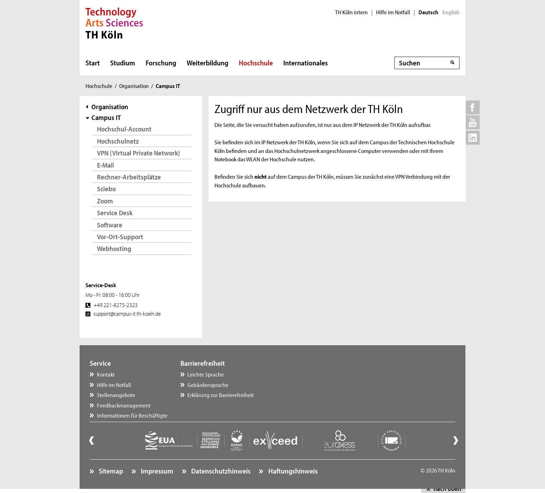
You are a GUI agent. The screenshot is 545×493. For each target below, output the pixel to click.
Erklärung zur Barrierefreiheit (220, 394)
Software (109, 224)
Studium (122, 62)
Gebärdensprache (207, 384)
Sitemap (110, 470)
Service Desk (114, 212)
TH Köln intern (351, 12)
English (450, 12)
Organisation (134, 85)
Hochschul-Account (124, 128)
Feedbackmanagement (124, 405)
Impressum (156, 470)
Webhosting (114, 248)
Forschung (161, 62)
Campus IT (106, 117)
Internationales (305, 62)
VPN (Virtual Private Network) (138, 152)
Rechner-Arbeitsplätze (129, 176)
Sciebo (106, 188)
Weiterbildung (207, 62)
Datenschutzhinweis (220, 470)
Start (93, 62)
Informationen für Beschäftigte (132, 415)
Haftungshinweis (292, 470)
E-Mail (105, 165)
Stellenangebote (116, 394)
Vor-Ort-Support (120, 236)
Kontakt (106, 374)
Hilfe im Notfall (393, 12)
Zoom (105, 200)
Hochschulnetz (118, 141)
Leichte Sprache (205, 374)
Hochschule (256, 62)
